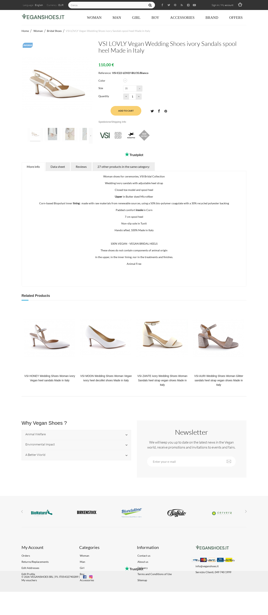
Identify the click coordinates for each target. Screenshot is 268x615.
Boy (155, 18)
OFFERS (236, 18)
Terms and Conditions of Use (154, 574)
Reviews (81, 166)
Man (116, 18)
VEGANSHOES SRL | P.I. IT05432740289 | (55, 600)
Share (159, 111)
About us (142, 561)
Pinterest (166, 111)
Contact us (143, 555)
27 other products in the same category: (123, 166)
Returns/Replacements (35, 561)
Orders (26, 555)
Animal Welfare (35, 434)
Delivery (142, 567)
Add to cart (126, 110)
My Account (32, 547)
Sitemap (142, 580)
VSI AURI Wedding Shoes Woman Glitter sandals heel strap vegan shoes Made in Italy (218, 380)
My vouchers (29, 580)
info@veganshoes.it (207, 566)
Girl (136, 18)
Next (91, 136)
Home (25, 30)
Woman (94, 18)
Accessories (182, 18)
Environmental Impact (40, 444)
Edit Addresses (30, 567)
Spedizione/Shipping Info (112, 121)
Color (102, 80)
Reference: (104, 72)
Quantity (103, 96)
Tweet (152, 111)
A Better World (35, 455)
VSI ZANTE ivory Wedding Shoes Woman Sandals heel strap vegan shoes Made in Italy (162, 380)
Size (101, 88)
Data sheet (58, 166)
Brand (212, 18)
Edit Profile (28, 574)
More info (33, 166)
